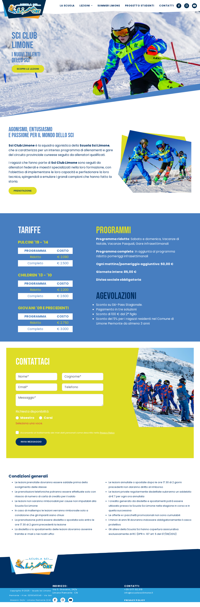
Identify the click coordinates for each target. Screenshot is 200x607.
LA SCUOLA (67, 5)
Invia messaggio (31, 442)
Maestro (27, 417)
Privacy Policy (107, 432)
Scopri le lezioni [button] (28, 69)
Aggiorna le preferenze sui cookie (147, 604)
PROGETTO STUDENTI (139, 5)
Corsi (48, 417)
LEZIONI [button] (85, 5)
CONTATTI (166, 5)
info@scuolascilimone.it (138, 592)
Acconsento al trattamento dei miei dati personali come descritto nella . (67, 432)
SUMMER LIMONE (108, 5)
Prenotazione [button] (23, 191)
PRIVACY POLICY (134, 600)
